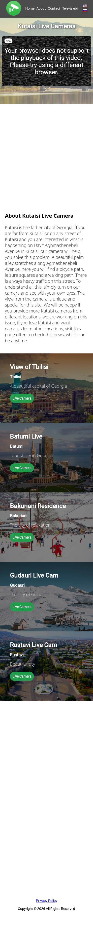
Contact (54, 8)
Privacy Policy (46, 901)
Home (29, 8)
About (41, 8)
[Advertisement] (46, 150)
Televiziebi (70, 8)
